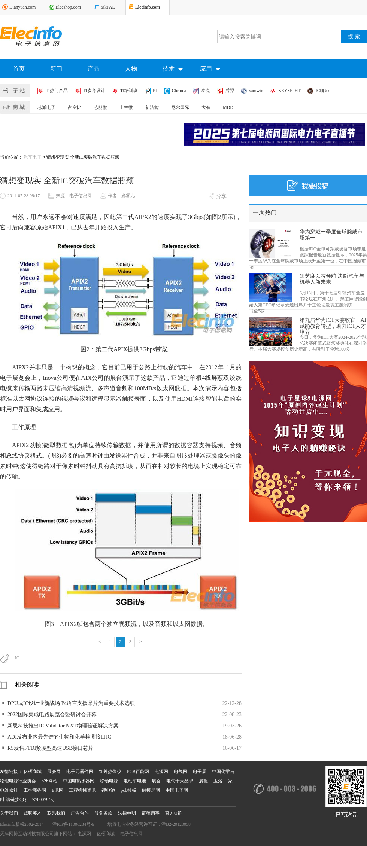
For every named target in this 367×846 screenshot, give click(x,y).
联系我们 (56, 813)
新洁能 (152, 107)
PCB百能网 (138, 771)
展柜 (203, 781)
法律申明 (127, 813)
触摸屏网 (151, 790)
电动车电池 (135, 781)
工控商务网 (35, 790)
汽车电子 (33, 157)
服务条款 (103, 813)
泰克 (205, 90)
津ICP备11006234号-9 (73, 824)
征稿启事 (151, 813)
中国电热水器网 (78, 781)
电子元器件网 (79, 771)
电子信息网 (131, 833)
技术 (173, 69)
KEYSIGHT (289, 90)
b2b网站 (49, 781)
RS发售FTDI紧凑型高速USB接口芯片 (50, 748)
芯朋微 (100, 107)
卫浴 (217, 781)
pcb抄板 (128, 790)
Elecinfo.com (147, 7)
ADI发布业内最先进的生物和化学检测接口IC (59, 737)
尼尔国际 (180, 107)
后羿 (229, 90)
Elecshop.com (68, 7)
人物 (131, 68)
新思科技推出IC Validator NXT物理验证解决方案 (63, 726)
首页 (19, 68)
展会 (156, 781)
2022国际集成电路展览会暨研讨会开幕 (52, 714)
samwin (256, 90)
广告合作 (80, 813)
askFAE (108, 7)
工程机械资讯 (82, 790)
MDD (228, 107)
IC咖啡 (322, 90)
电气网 (180, 771)
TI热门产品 (57, 90)
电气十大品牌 (179, 781)
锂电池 (108, 790)
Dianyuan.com (22, 7)
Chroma (179, 90)
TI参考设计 (94, 90)
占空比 (74, 107)
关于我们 (9, 813)
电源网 (161, 771)
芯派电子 (46, 107)
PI (155, 90)
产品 (94, 68)
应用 (210, 69)
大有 (205, 107)
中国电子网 (177, 790)
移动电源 (109, 781)
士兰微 (126, 107)
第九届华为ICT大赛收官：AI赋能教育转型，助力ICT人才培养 (333, 326)
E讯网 (57, 790)
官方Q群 (173, 813)
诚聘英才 (33, 813)
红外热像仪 (110, 771)
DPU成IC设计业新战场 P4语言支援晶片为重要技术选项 (71, 703)
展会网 (54, 771)
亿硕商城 (33, 771)
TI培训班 (129, 90)
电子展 (199, 771)
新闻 (56, 68)
